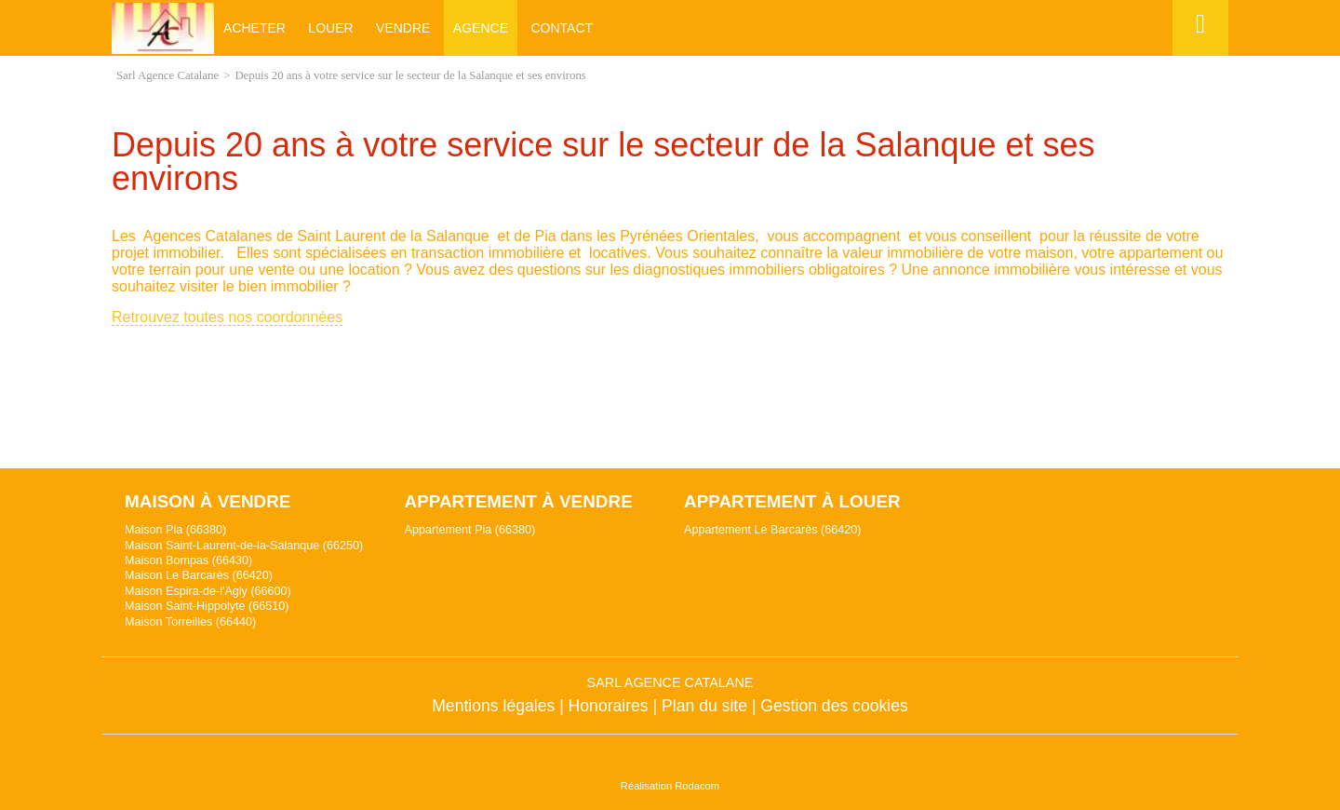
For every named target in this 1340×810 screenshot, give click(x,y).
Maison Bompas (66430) (188, 560)
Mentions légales (493, 705)
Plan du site (704, 705)
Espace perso (1197, 55)
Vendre (403, 27)
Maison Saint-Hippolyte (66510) (206, 606)
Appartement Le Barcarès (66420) (772, 529)
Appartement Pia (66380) (470, 529)
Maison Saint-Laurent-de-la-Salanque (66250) (244, 545)
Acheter (254, 27)
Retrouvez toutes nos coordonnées (227, 317)
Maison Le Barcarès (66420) (199, 575)
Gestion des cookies (833, 705)
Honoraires (609, 705)
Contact (561, 27)
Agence (480, 27)
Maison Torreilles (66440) (190, 621)
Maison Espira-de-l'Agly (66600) (208, 591)
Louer (330, 27)
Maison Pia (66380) (175, 529)
